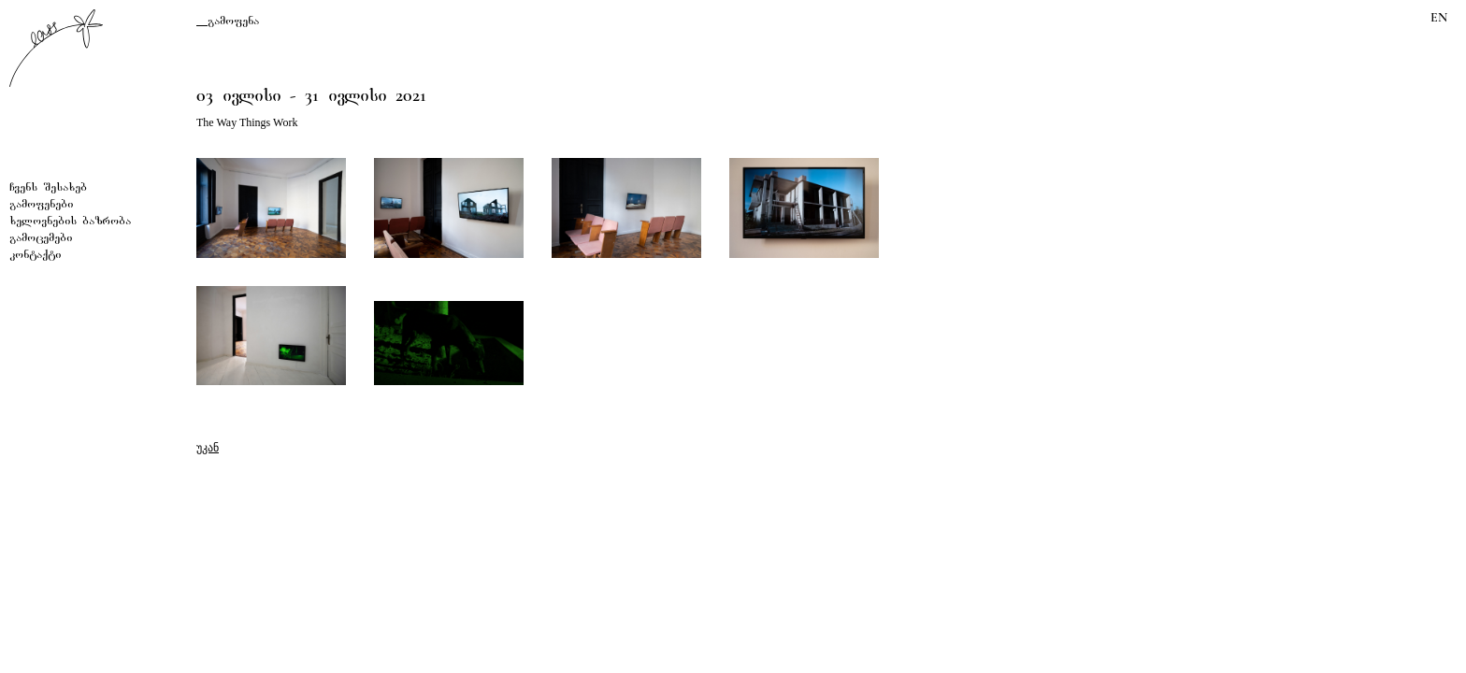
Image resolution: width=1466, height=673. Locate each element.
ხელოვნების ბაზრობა (70, 222)
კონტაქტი (35, 256)
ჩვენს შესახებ (48, 188)
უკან (207, 447)
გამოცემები (40, 239)
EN (1438, 17)
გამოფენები (41, 205)
